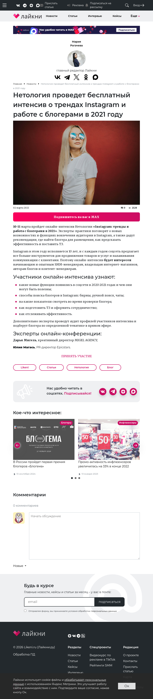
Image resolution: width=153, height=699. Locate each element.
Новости (51, 16)
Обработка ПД (24, 654)
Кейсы (117, 16)
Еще (135, 16)
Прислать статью (130, 669)
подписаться (110, 602)
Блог (110, 367)
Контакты (130, 661)
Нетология (81, 367)
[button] (72, 478)
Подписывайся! (77, 393)
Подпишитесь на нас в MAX (76, 217)
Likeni (25, 367)
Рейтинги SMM (101, 665)
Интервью (95, 16)
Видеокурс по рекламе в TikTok (102, 657)
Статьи (72, 16)
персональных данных (104, 611)
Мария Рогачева (76, 43)
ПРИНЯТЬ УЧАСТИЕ (76, 356)
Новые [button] (18, 566)
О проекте (131, 655)
